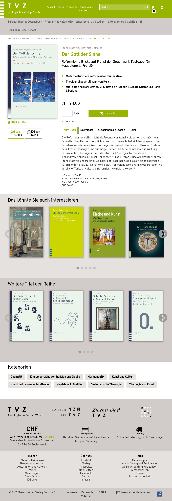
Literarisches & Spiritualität (125, 22)
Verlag (60, 7)
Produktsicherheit (139, 476)
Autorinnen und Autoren (32, 467)
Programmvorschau (32, 463)
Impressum (72, 492)
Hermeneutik (96, 377)
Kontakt (51, 7)
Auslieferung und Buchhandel (140, 463)
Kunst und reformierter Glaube (30, 384)
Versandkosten (140, 470)
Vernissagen (32, 473)
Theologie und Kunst (141, 384)
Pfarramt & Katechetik (59, 22)
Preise (140, 473)
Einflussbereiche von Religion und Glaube (55, 377)
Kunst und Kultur (122, 377)
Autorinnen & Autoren (86, 9)
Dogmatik (16, 377)
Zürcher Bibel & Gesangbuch (25, 22)
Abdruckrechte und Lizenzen (139, 467)
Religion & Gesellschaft (22, 30)
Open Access (32, 476)
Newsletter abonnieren (133, 492)
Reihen (32, 470)
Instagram (86, 480)
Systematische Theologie (106, 384)
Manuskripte (139, 460)
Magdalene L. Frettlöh (69, 384)
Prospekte (72, 7)
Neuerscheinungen (32, 460)
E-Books (32, 480)
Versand (49, 437)
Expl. (77, 113)
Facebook (86, 473)
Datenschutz (89, 492)
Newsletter (86, 470)
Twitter (86, 476)
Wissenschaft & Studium (90, 22)
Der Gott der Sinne (101, 38)
